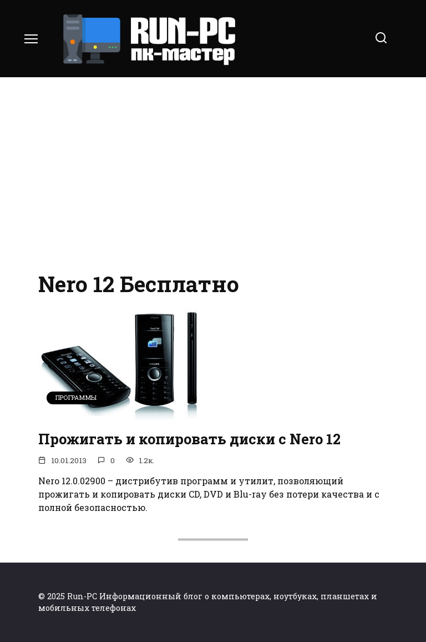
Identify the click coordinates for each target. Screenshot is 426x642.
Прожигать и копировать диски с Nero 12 (189, 438)
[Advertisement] (213, 172)
